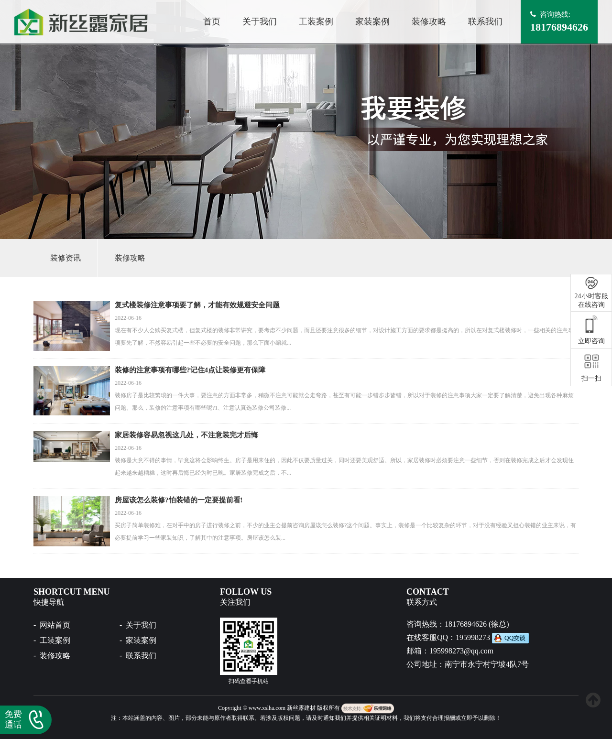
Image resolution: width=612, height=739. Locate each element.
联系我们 (485, 21)
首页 (211, 21)
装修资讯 (65, 258)
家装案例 (372, 21)
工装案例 (316, 21)
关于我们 (259, 21)
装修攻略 (429, 21)
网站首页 (55, 625)
